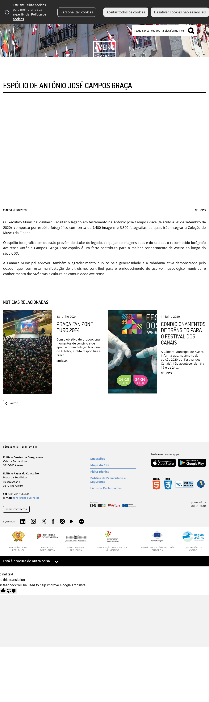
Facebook (53, 521)
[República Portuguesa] (47, 541)
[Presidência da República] (18, 541)
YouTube (71, 522)
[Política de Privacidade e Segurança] (113, 480)
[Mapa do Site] (113, 465)
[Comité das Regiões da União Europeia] (157, 541)
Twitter (43, 521)
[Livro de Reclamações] (113, 488)
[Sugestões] (113, 458)
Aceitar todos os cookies (125, 12)
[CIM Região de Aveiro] (193, 541)
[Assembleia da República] (76, 543)
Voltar (14, 403)
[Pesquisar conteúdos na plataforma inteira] (191, 30)
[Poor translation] (11, 591)
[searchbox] (164, 30)
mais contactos (16, 509)
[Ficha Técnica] (113, 471)
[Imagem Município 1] (104, 35)
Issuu (62, 521)
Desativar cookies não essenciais (180, 12)
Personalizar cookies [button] (76, 12)
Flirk (81, 521)
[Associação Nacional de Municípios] (112, 541)
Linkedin (22, 521)
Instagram (33, 521)
